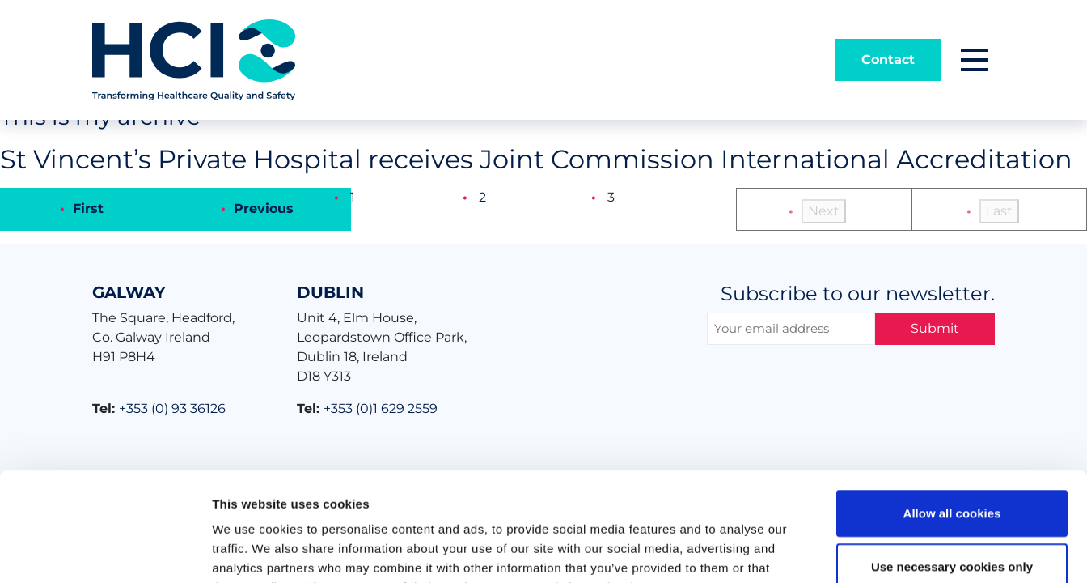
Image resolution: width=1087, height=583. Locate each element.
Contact (888, 59)
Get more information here (576, 485)
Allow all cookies (952, 411)
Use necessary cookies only (952, 464)
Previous (264, 208)
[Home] (193, 58)
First (88, 208)
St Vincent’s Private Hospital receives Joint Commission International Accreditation (536, 159)
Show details (848, 551)
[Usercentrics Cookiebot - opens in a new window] (105, 551)
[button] (974, 60)
